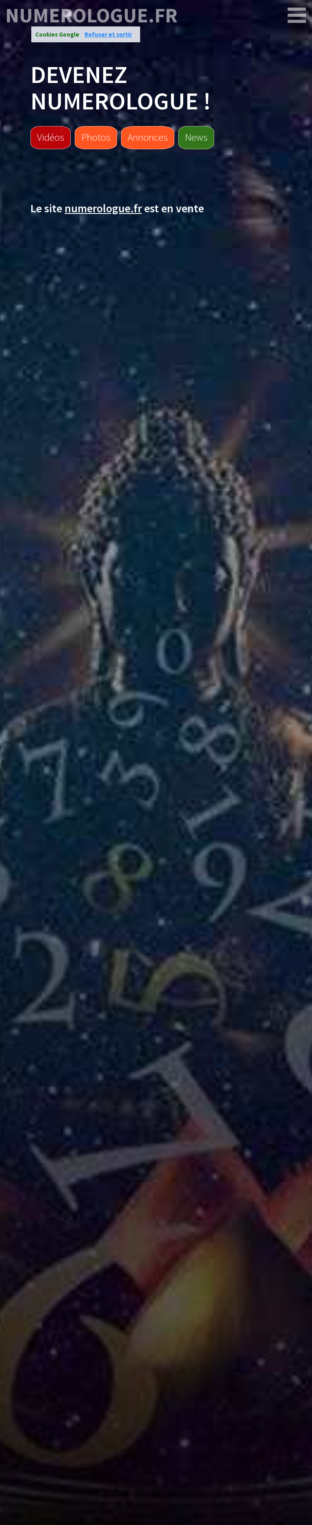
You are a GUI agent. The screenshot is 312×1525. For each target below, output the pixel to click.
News (196, 137)
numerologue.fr (91, 15)
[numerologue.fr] (297, 15)
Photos (95, 137)
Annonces (148, 137)
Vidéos (50, 137)
